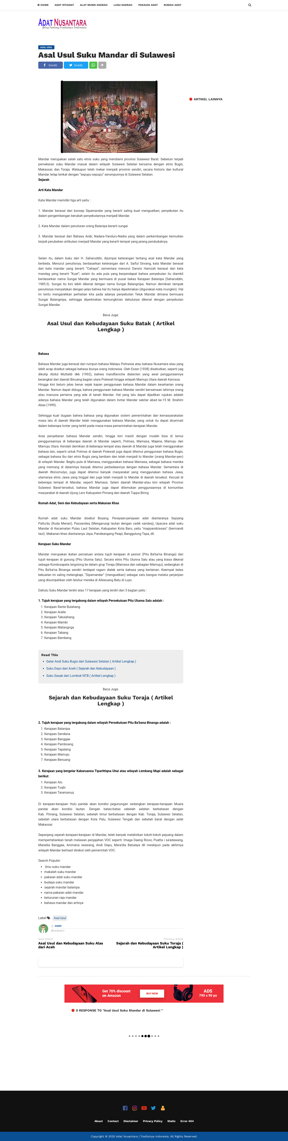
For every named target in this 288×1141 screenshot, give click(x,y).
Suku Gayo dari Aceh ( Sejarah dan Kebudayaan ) (81, 668)
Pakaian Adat (148, 4)
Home (43, 4)
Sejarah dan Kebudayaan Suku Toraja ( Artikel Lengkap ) (111, 700)
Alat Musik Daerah (94, 4)
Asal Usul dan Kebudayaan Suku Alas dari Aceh (70, 945)
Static (171, 1121)
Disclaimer (130, 1121)
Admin (58, 926)
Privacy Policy (153, 1121)
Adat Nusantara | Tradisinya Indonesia (142, 1136)
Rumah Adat (172, 4)
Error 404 (187, 1121)
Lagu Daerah (123, 4)
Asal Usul (60, 918)
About (98, 1121)
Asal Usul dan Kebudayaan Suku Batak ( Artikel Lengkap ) (111, 326)
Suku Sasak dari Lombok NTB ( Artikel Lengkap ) (80, 676)
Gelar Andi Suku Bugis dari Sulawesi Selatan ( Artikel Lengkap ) (91, 661)
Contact (113, 1121)
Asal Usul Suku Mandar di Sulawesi (106, 55)
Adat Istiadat (64, 4)
